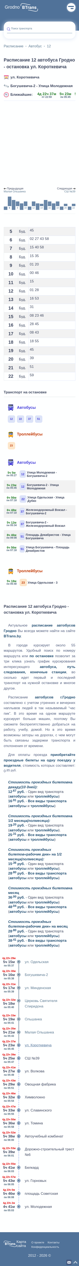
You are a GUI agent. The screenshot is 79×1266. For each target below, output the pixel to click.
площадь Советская (31, 1194)
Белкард (21, 1168)
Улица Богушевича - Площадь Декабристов (38, 549)
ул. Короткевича (25, 77)
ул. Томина (23, 1123)
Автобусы (22, 407)
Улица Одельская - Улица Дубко (35, 499)
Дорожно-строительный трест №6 (39, 1152)
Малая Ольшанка (29, 1032)
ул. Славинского (28, 1110)
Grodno (12, 7)
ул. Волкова (24, 1071)
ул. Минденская (27, 988)
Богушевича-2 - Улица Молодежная (42, 86)
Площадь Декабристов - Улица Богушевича (39, 536)
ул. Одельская (26, 962)
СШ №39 (22, 1058)
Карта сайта (21, 1244)
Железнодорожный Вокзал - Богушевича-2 (37, 511)
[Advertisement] (39, 144)
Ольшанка (23, 1019)
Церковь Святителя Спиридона (30, 1003)
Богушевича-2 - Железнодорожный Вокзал (36, 524)
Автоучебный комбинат (33, 1136)
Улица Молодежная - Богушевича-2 (32, 474)
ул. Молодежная (28, 1207)
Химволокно (24, 1097)
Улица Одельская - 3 (32, 582)
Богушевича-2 (26, 975)
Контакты (53, 1242)
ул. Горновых (25, 1181)
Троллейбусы (25, 434)
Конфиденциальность (45, 1246)
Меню (71, 7)
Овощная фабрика (30, 1084)
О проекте (37, 1242)
